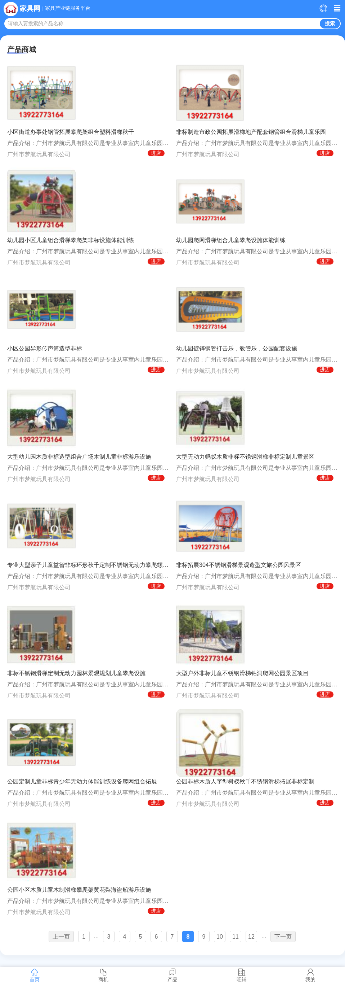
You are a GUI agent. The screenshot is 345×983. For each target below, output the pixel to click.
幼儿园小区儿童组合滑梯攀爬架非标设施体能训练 (70, 240)
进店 (156, 153)
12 (251, 937)
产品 (172, 975)
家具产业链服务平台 (67, 8)
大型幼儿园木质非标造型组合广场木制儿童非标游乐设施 (79, 457)
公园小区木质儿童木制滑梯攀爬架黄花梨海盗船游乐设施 (79, 890)
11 (235, 937)
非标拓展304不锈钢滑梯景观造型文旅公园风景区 (238, 565)
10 (219, 937)
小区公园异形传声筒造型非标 (44, 348)
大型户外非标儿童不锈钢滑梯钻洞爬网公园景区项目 (242, 673)
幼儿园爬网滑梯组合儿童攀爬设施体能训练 (231, 240)
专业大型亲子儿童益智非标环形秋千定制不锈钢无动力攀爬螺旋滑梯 (88, 565)
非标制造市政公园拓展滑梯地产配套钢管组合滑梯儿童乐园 (251, 132)
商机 (103, 975)
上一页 (61, 937)
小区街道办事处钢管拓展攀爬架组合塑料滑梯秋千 (70, 132)
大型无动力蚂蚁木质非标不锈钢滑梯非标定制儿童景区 (245, 457)
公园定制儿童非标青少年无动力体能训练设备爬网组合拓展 (82, 781)
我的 (310, 975)
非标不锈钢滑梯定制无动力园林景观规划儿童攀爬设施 (76, 673)
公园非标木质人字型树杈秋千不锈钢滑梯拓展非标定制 (245, 781)
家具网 (30, 8)
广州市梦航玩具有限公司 (39, 154)
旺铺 (241, 975)
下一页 (283, 937)
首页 (34, 975)
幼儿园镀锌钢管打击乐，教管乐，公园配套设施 (236, 348)
